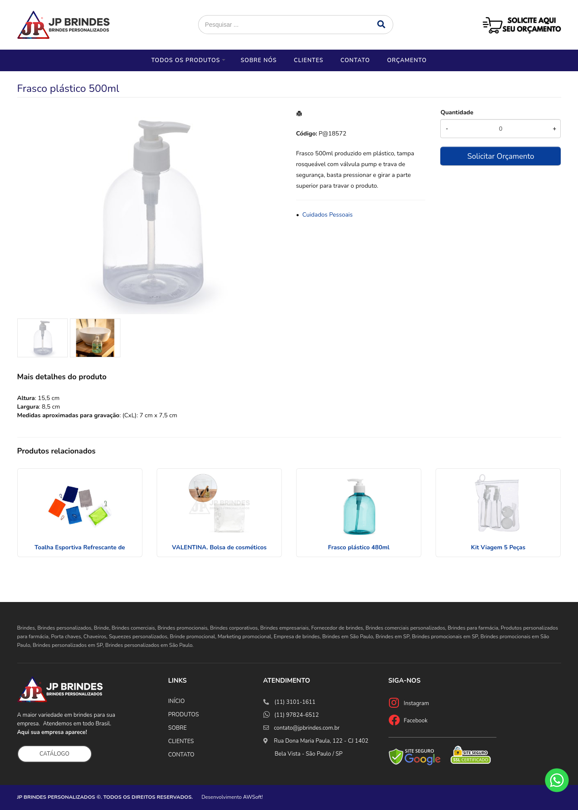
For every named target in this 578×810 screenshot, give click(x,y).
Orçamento (407, 60)
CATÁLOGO (54, 754)
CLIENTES (181, 741)
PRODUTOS (183, 715)
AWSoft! (253, 797)
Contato (355, 60)
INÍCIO (176, 701)
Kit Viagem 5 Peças (498, 547)
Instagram (416, 703)
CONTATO (181, 755)
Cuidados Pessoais (327, 215)
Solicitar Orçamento (500, 156)
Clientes (308, 60)
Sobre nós (258, 60)
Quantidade (456, 112)
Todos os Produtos (185, 60)
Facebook (415, 721)
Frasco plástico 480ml (359, 547)
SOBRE (177, 728)
